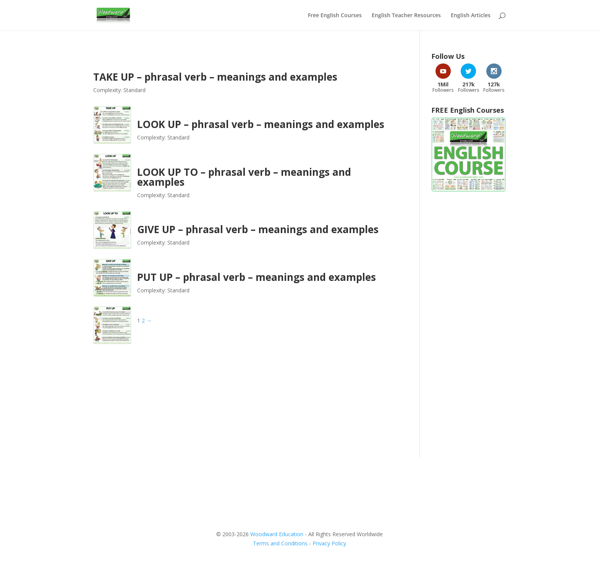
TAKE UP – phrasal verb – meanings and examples (215, 77)
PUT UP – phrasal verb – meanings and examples (256, 277)
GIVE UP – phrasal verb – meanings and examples (258, 229)
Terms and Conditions (280, 543)
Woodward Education (276, 534)
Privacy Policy (329, 543)
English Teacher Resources (406, 16)
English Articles (471, 16)
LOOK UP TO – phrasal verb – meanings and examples (244, 177)
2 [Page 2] (143, 320)
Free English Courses (335, 16)
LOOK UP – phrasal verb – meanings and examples (260, 124)
